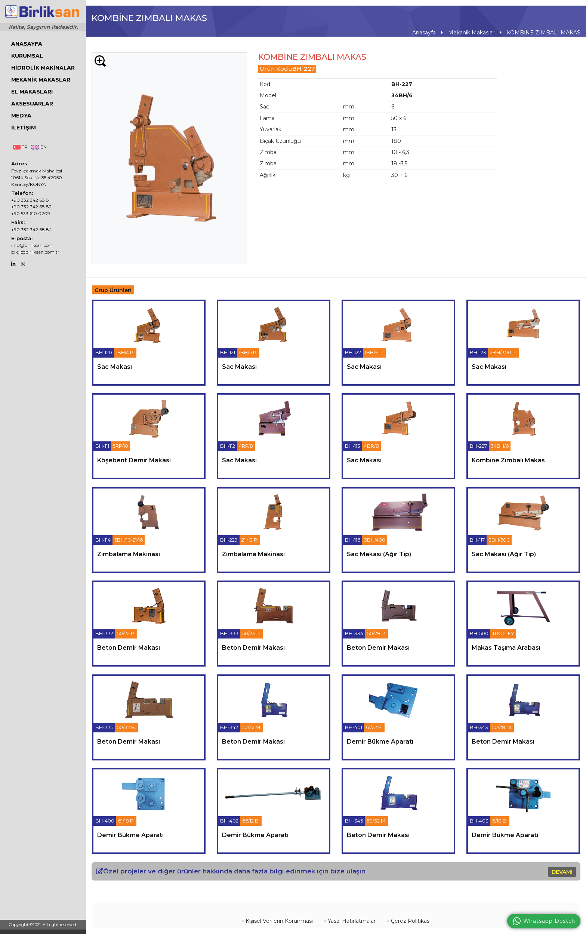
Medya (21, 115)
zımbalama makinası (128, 553)
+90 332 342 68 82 (31, 206)
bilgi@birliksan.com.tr (35, 252)
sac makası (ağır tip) (379, 553)
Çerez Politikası (409, 921)
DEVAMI (562, 872)
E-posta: (22, 238)
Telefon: (22, 193)
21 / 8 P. (249, 540)
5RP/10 (120, 446)
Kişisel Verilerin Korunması (277, 921)
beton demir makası (128, 647)
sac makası (114, 366)
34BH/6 (500, 446)
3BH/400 (374, 540)
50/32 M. (376, 821)
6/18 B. (500, 821)
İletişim (23, 127)
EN (38, 147)
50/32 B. (126, 727)
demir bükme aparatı (380, 741)
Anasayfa (26, 43)
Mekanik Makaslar (40, 79)
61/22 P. (374, 727)
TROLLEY (503, 633)
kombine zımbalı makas (508, 460)
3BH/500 (499, 540)
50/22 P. (126, 633)
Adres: (19, 163)
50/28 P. (376, 633)
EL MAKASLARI (32, 91)
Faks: (18, 222)
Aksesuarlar (32, 103)
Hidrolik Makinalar (43, 67)
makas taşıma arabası (506, 647)
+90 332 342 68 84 (31, 229)
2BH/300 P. (503, 352)
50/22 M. (251, 727)
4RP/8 (246, 446)
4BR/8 (371, 446)
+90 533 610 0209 (30, 213)
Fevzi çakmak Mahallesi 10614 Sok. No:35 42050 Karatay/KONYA (36, 177)
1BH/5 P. (248, 352)
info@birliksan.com (32, 245)
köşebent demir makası (134, 460)
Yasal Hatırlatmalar (350, 921)
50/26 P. (251, 633)
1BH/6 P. (374, 352)
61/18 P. (126, 821)
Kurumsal (27, 55)
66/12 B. (251, 821)
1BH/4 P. (125, 352)
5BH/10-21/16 (128, 540)
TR (20, 147)
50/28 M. (502, 727)
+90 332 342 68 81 (30, 200)
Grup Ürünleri (113, 290)
